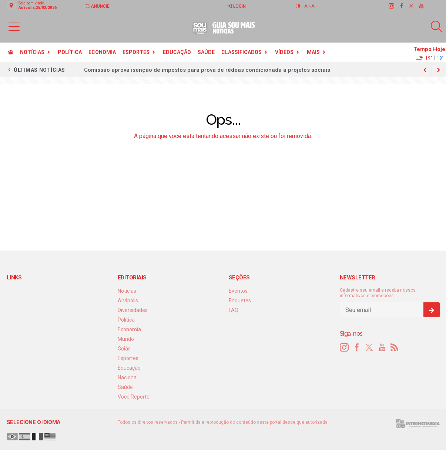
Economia (102, 52)
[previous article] (438, 70)
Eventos (238, 291)
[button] (14, 26)
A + (307, 6)
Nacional (128, 377)
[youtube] (421, 6)
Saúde (206, 52)
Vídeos (284, 52)
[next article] (425, 70)
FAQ (233, 310)
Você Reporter (134, 397)
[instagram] (391, 6)
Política (70, 52)
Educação (177, 52)
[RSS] (394, 347)
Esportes (136, 52)
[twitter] (411, 6)
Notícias (32, 52)
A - (314, 6)
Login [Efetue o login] (236, 6)
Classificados (241, 52)
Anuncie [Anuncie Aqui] (97, 6)
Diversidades (133, 310)
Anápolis (128, 300)
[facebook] (401, 6)
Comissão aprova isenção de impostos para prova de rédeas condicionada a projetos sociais (207, 70)
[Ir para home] (11, 52)
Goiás (124, 349)
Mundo (126, 339)
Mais (313, 52)
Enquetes (240, 300)
